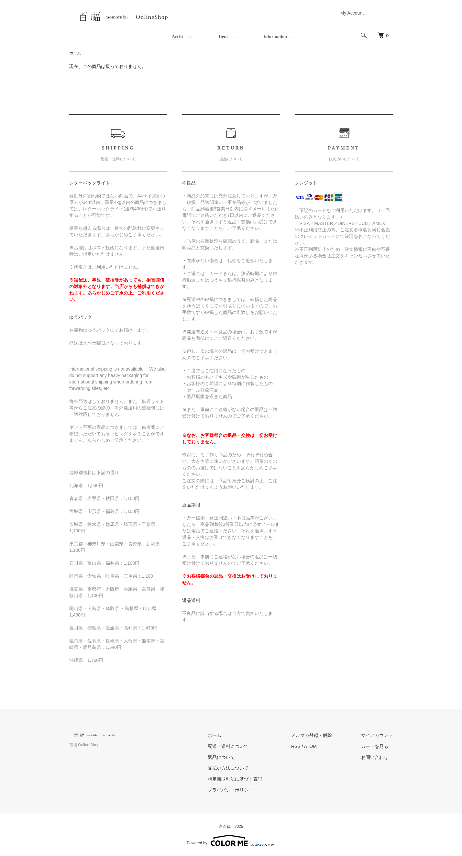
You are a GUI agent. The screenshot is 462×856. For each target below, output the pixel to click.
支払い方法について (228, 768)
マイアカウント (377, 735)
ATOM (310, 746)
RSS (296, 746)
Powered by (231, 840)
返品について (221, 757)
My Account (352, 13)
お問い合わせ (374, 757)
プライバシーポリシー (230, 790)
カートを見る (374, 746)
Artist (177, 36)
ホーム (75, 53)
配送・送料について (228, 746)
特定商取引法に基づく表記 (235, 779)
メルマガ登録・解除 (311, 735)
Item (223, 36)
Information (275, 36)
